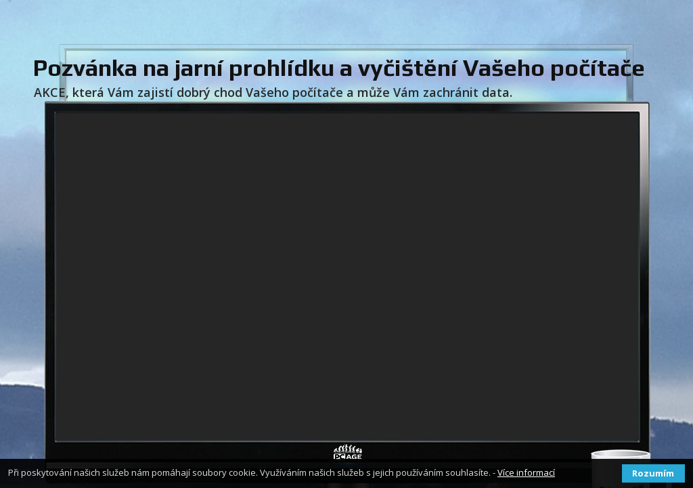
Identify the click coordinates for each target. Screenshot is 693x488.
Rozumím (653, 473)
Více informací (526, 472)
